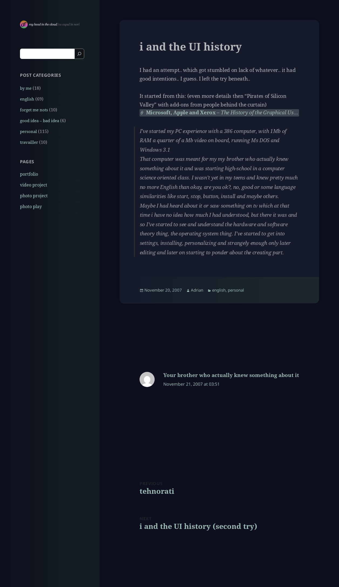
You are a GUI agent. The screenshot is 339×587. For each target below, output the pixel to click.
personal (28, 131)
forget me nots (34, 109)
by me (26, 88)
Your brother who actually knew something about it (231, 375)
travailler (29, 142)
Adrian (197, 290)
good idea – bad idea (39, 120)
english (27, 99)
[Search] (79, 54)
